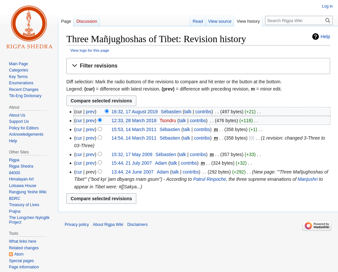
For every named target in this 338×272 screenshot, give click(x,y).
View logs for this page (89, 50)
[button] (198, 66)
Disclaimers (137, 224)
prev (90, 111)
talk (187, 111)
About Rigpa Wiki (108, 224)
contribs (203, 111)
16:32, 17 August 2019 (135, 111)
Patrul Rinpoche (209, 179)
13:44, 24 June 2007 (133, 172)
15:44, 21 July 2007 (132, 163)
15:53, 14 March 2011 (134, 129)
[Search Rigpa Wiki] (299, 20)
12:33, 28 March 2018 (134, 120)
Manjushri (308, 179)
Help (325, 36)
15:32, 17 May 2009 (132, 154)
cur (79, 120)
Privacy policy (77, 224)
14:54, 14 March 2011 (134, 138)
